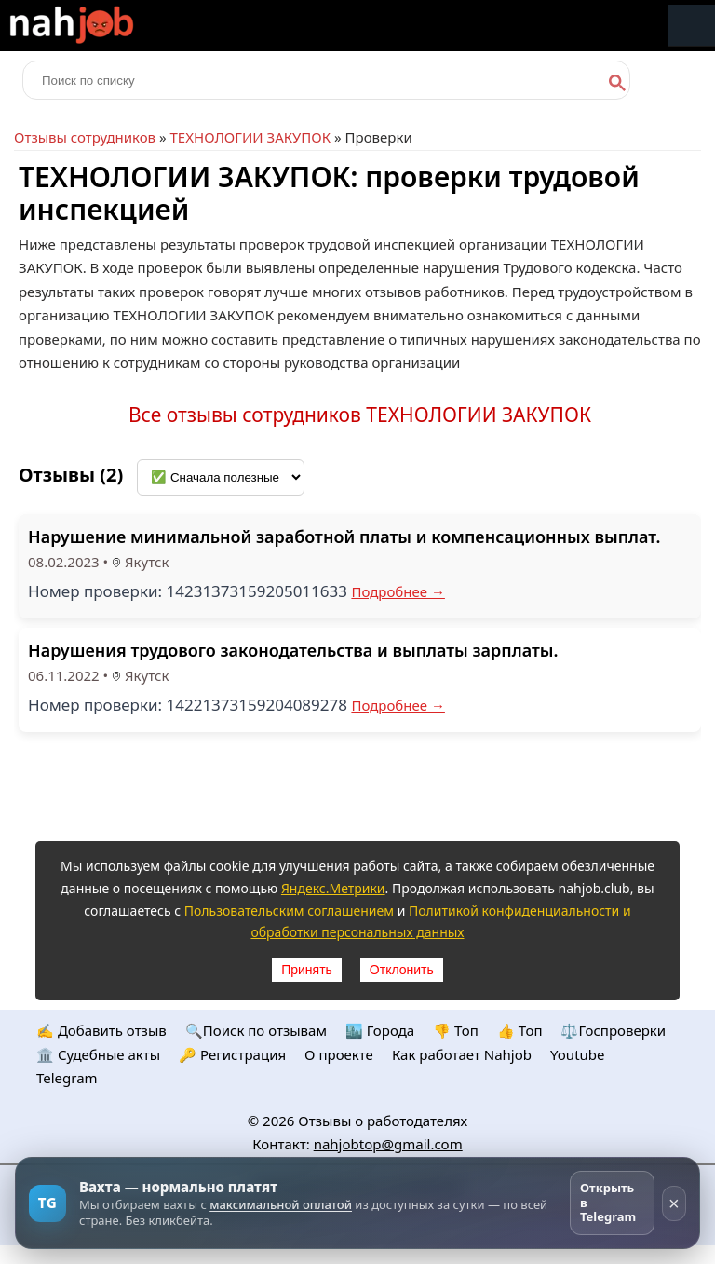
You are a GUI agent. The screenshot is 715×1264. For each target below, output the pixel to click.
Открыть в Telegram (608, 1202)
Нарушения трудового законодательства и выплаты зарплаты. (293, 650)
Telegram (67, 1077)
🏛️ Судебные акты (98, 1054)
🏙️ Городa (379, 1030)
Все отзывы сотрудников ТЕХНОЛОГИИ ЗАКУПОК (359, 414)
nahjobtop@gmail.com (388, 1144)
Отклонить (402, 969)
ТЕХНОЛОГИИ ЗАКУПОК (250, 137)
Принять (306, 969)
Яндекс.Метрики (333, 888)
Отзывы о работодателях (382, 1120)
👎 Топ (456, 1030)
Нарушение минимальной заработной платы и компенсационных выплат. (344, 536)
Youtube (577, 1054)
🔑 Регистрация (232, 1054)
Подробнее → (398, 591)
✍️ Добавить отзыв (101, 1030)
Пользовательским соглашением (289, 910)
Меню (691, 26)
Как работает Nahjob (462, 1054)
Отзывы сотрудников (84, 137)
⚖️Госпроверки (613, 1030)
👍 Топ (520, 1030)
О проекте (338, 1054)
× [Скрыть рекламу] (674, 1203)
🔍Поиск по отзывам (256, 1030)
